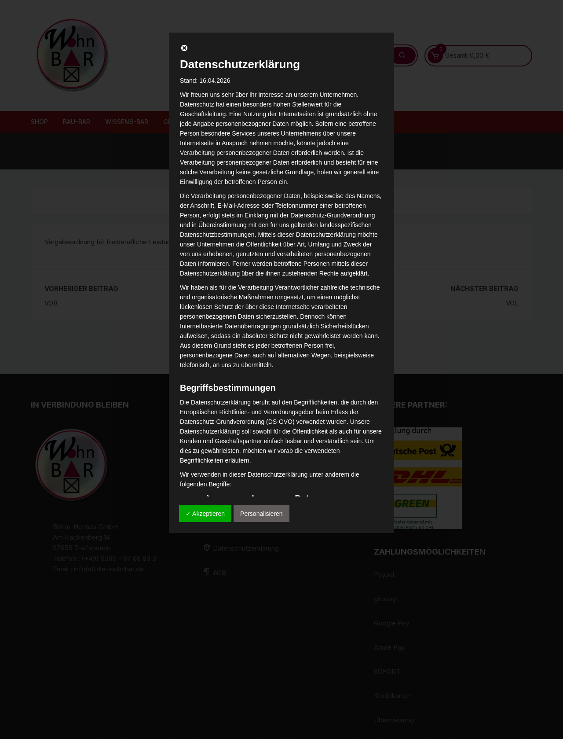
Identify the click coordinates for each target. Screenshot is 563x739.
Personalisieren (261, 513)
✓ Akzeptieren (205, 513)
